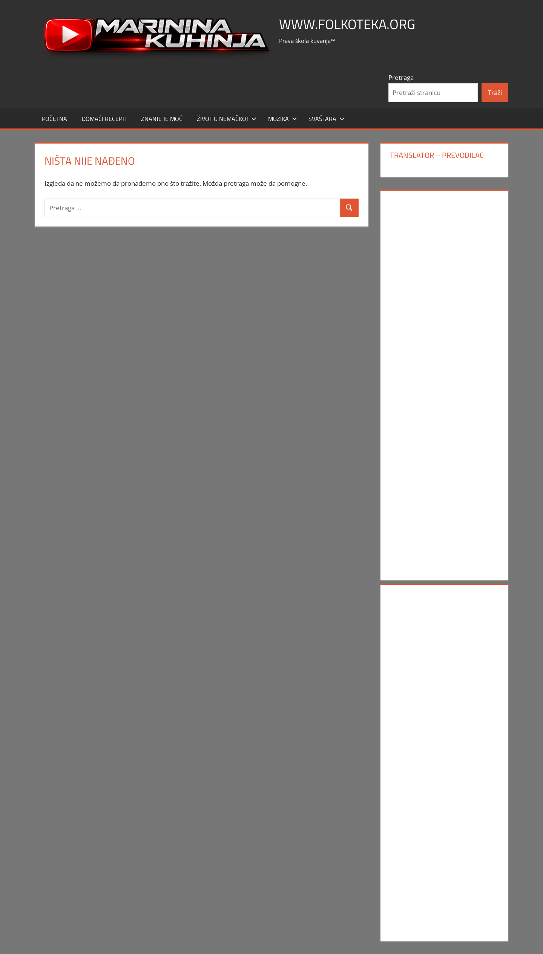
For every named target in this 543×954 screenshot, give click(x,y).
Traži (495, 92)
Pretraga (401, 77)
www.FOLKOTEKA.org (347, 24)
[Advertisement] (444, 310)
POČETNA (54, 118)
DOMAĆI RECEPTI (104, 118)
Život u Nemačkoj (226, 118)
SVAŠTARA (326, 118)
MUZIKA (282, 118)
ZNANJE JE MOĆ (162, 118)
